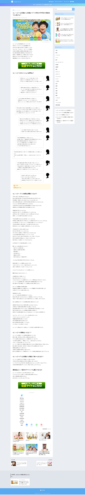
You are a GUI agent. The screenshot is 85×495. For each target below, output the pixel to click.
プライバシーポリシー (59, 1)
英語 (56, 93)
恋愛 (56, 86)
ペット (57, 57)
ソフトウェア (58, 103)
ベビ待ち (57, 81)
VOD (57, 101)
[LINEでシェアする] (36, 425)
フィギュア (58, 98)
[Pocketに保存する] (41, 425)
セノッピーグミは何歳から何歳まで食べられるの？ (65, 118)
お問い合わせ (51, 1)
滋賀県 (57, 67)
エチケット (58, 74)
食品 (56, 52)
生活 (56, 84)
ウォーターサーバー (60, 62)
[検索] (73, 9)
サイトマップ (66, 1)
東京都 (57, 64)
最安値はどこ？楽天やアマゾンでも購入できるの (65, 122)
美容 (56, 69)
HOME (42, 490)
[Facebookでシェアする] (27, 425)
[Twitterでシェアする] (21, 395)
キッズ (49, 429)
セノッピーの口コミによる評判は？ (64, 111)
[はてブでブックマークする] (32, 425)
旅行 (56, 60)
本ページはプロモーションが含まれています (42, 4)
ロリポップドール (18, 1)
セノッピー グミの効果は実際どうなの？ (65, 113)
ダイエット (58, 72)
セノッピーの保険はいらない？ (63, 115)
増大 (56, 88)
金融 (56, 91)
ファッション (58, 76)
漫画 (56, 96)
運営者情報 (72, 1)
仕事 (56, 50)
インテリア (58, 55)
